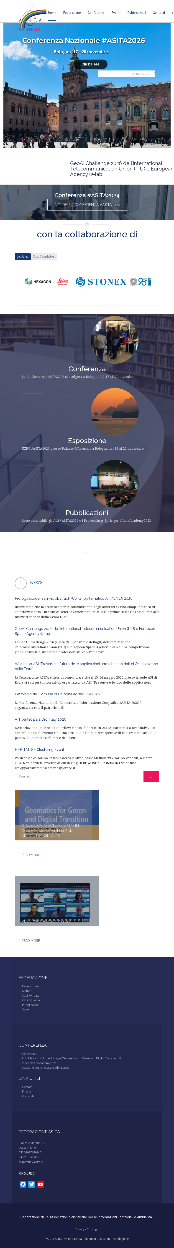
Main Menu (29, 29)
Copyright (28, 1096)
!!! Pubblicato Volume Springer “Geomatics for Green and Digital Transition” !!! (51, 830)
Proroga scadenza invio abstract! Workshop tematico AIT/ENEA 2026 (74, 598)
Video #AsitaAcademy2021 (46, 921)
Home (52, 12)
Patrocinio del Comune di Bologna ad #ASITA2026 (57, 694)
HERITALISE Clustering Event (39, 749)
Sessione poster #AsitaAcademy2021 (46, 1067)
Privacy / (81, 1229)
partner (23, 256)
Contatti (159, 12)
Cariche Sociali (31, 1000)
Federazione (72, 12)
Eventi (115, 12)
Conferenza (96, 12)
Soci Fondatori (44, 256)
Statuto (26, 991)
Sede (25, 1009)
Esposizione (87, 441)
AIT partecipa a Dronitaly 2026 (40, 719)
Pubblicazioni (136, 12)
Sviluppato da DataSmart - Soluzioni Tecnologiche (96, 1239)
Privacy (26, 1091)
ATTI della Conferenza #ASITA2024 (87, 205)
